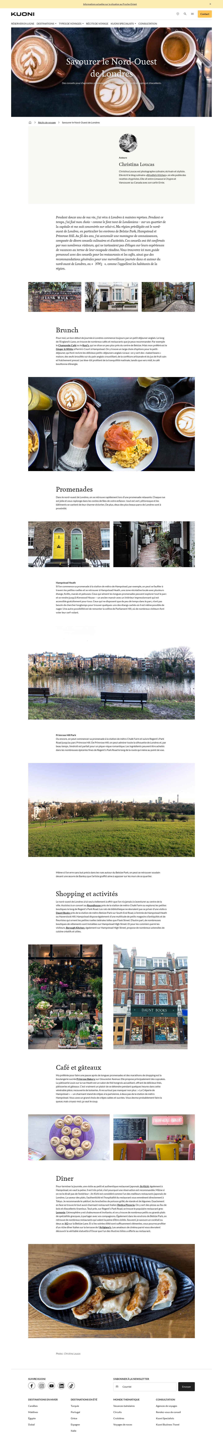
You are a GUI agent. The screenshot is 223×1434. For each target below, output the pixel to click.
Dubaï (31, 1338)
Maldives (33, 1326)
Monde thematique (126, 1313)
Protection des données (60, 1376)
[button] (185, 14)
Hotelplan (134, 1414)
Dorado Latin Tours (77, 1414)
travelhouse (48, 1422)
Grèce (74, 1332)
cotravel (59, 1414)
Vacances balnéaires (124, 1320)
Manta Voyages (89, 1418)
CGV (99, 1376)
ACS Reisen (34, 1414)
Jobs (41, 1376)
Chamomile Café (67, 259)
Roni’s (85, 259)
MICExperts (107, 1418)
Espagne (75, 1338)
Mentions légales (85, 1376)
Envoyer (186, 1300)
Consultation (165, 1313)
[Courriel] (148, 1300)
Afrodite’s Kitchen (156, 89)
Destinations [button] (46, 23)
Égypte (32, 1332)
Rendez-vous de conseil (168, 1326)
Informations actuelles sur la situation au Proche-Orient (110, 4)
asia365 (48, 1414)
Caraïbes (33, 1320)
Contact (204, 13)
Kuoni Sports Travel (49, 1418)
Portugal (75, 1326)
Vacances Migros (126, 1418)
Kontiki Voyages (151, 1414)
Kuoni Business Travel (167, 1338)
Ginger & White (64, 263)
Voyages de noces (122, 1338)
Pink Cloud (163, 1418)
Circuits (117, 1326)
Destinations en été (84, 1313)
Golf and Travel (99, 1414)
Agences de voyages (166, 1320)
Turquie (75, 1320)
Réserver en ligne (22, 23)
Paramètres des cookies (117, 1376)
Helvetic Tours (117, 1414)
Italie (73, 1344)
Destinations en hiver (43, 1313)
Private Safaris (146, 1418)
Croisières (118, 1332)
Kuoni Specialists (165, 1332)
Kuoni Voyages (171, 1414)
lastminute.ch (71, 1418)
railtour (176, 1418)
